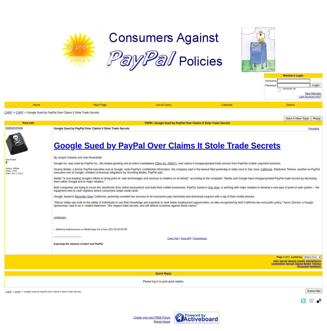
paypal (283, 260)
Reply (317, 118)
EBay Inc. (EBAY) (166, 163)
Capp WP (186, 238)
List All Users (163, 104)
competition (278, 263)
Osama (299, 263)
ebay (276, 260)
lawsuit (292, 260)
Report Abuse (162, 321)
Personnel (303, 266)
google (301, 260)
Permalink (313, 128)
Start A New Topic (297, 118)
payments (315, 266)
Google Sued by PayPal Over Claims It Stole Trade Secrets (167, 145)
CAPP (8, 112)
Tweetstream (200, 238)
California (266, 169)
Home (36, 104)
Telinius (316, 263)
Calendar (227, 104)
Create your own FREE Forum (152, 317)
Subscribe (314, 291)
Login (316, 85)
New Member (313, 93)
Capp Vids (173, 238)
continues (59, 217)
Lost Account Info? (310, 96)
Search (290, 104)
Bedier (307, 263)
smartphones (313, 260)
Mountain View (84, 196)
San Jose (214, 187)
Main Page (100, 104)
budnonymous (14, 127)
